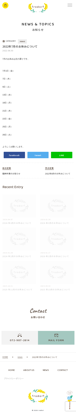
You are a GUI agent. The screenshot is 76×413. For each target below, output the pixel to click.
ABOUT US (28, 370)
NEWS (46, 370)
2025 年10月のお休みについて (55, 291)
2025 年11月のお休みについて (17, 291)
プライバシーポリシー (14, 378)
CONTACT (62, 370)
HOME (11, 370)
